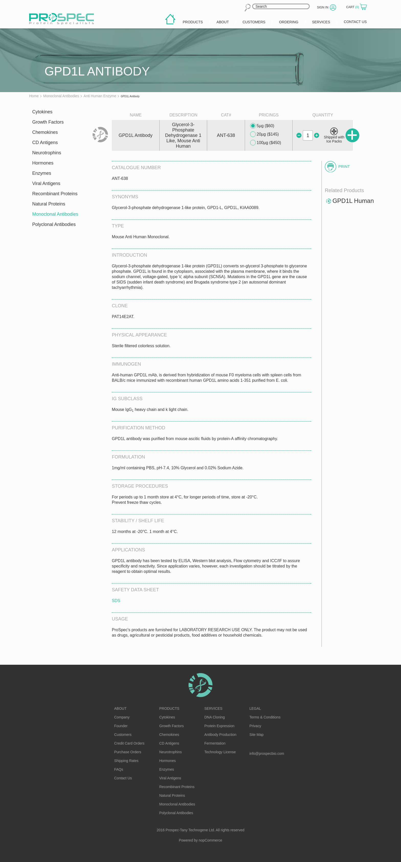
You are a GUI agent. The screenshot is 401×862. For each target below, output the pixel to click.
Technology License (220, 752)
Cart (353, 7)
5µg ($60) (262, 126)
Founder (121, 726)
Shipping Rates (126, 761)
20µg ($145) (264, 134)
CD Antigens (45, 142)
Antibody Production (220, 735)
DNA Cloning (214, 717)
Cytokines (42, 111)
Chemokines (45, 132)
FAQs (118, 769)
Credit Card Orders (129, 743)
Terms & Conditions (264, 717)
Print (344, 166)
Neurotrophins (46, 152)
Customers (123, 735)
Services (213, 708)
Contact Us (123, 778)
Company (122, 717)
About (120, 708)
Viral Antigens (46, 183)
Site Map (256, 735)
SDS (116, 600)
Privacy (255, 726)
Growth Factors (48, 122)
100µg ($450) (265, 143)
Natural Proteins (48, 203)
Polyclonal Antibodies (54, 224)
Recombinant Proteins (54, 193)
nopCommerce (210, 840)
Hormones (42, 163)
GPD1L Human (353, 200)
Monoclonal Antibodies (55, 214)
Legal (255, 708)
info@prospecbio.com (266, 753)
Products (169, 708)
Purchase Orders (127, 752)
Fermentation (214, 743)
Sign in (322, 7)
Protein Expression (219, 726)
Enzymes (41, 173)
